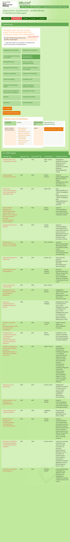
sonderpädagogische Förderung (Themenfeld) (11, 56)
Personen (33, 18)
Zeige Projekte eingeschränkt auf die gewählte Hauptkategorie (15, 38)
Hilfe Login (24, 7)
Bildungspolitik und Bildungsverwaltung (27, 56)
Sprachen (6, 96)
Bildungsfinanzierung (9, 61)
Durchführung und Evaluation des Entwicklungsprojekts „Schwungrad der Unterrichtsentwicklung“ (9, 422)
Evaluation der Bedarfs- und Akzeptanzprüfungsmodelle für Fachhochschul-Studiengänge (10, 326)
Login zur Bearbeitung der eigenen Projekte (55, 7)
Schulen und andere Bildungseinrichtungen (28, 62)
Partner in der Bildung (9, 79)
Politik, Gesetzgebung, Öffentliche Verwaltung (28, 85)
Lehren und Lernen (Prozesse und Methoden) (30, 68)
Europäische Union (27, 79)
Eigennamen (7, 102)
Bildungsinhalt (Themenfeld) (11, 67)
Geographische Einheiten (29, 96)
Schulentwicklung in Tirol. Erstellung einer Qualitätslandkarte (9, 402)
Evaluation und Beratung (10, 73)
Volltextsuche (6, 18)
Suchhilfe (33, 37)
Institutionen (42, 18)
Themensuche (17, 18)
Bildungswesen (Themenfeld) (30, 50)
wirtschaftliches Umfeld (28, 91)
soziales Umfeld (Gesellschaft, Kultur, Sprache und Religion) (11, 91)
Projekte (25, 18)
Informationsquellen (27, 102)
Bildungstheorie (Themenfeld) (11, 50)
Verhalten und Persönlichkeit (30, 73)
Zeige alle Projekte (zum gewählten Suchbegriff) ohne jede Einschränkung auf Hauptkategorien (19, 43)
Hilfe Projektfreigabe (35, 7)
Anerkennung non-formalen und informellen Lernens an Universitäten (9, 243)
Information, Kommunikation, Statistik (11, 85)
